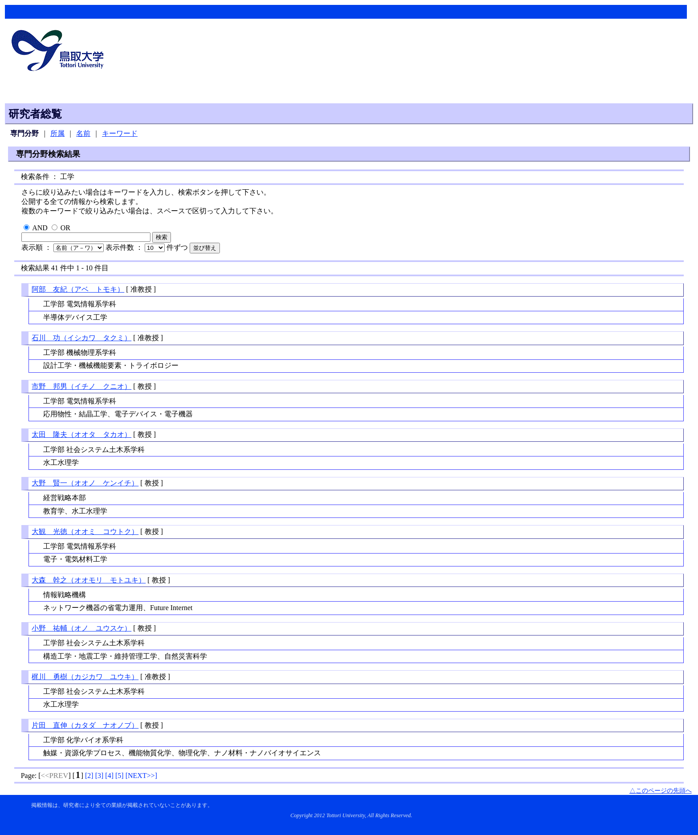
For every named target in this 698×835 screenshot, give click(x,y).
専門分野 (24, 133)
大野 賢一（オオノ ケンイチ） (85, 483)
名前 (83, 133)
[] (89, 775)
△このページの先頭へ (660, 790)
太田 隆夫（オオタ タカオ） (81, 434)
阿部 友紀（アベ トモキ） (78, 289)
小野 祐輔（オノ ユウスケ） (81, 628)
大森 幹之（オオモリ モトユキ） (89, 580)
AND (40, 228)
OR (65, 228)
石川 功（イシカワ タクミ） (81, 338)
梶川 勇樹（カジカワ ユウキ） (85, 676)
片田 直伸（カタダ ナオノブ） (85, 725)
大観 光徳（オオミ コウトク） (85, 531)
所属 (57, 133)
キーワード (120, 133)
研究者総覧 (35, 114)
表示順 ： (63, 247)
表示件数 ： (136, 247)
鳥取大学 (60, 52)
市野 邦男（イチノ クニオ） (81, 386)
